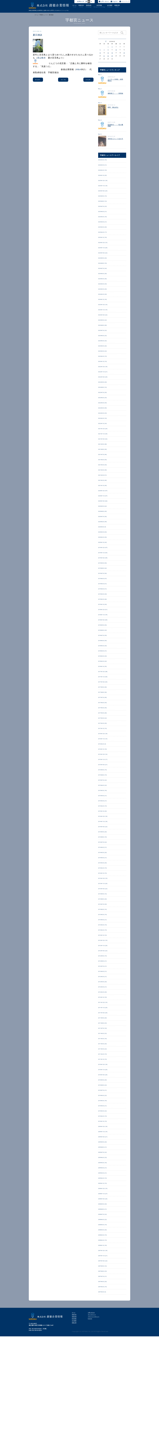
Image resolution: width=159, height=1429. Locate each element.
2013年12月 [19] (102, 878)
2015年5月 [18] (102, 790)
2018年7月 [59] (102, 635)
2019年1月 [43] (102, 604)
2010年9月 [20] (102, 1080)
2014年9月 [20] (102, 832)
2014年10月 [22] (102, 826)
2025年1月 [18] (102, 237)
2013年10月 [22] (102, 888)
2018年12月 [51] (102, 609)
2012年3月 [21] (102, 987)
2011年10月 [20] (102, 1012)
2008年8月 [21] (102, 1209)
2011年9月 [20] (102, 1018)
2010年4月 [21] (102, 1105)
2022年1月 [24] (102, 423)
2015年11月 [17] (102, 759)
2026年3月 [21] (102, 165)
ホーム (74, 6)
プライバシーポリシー (93, 1316)
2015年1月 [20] (102, 811)
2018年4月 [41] (102, 651)
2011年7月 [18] (102, 1028)
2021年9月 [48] (102, 444)
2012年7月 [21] (102, 966)
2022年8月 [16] (102, 387)
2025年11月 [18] (102, 185)
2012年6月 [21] (102, 971)
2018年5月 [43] (102, 645)
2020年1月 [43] (102, 542)
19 (124, 53)
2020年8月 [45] (102, 511)
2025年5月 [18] (102, 216)
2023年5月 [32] (102, 340)
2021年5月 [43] (102, 465)
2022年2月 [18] (102, 418)
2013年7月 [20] (102, 904)
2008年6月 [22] (102, 1219)
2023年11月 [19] (102, 309)
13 (100, 53)
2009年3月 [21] (102, 1173)
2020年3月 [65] (102, 532)
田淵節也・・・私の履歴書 (115, 125)
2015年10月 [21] (102, 764)
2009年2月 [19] (102, 1178)
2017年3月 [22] (102, 718)
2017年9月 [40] (102, 687)
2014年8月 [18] (102, 837)
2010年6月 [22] (102, 1095)
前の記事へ (38, 79)
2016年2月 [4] (102, 744)
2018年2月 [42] (102, 661)
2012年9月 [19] (102, 956)
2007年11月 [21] (102, 1255)
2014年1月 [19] (102, 873)
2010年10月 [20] (102, 1074)
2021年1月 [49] (102, 485)
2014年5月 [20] (102, 852)
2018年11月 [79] (102, 614)
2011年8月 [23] (102, 1023)
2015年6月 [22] (102, 785)
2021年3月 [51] (102, 475)
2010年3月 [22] (102, 1111)
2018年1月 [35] (102, 666)
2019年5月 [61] (102, 583)
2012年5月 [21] (102, 976)
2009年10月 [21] (102, 1137)
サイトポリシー (92, 1314)
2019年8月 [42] (102, 568)
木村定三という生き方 (115, 139)
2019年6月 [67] (102, 578)
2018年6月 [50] (102, 640)
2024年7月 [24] (102, 268)
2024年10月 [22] (102, 253)
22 (108, 56)
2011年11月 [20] (102, 1007)
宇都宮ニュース (44, 15)
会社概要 (109, 6)
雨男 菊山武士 (113, 107)
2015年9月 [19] (102, 769)
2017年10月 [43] (102, 682)
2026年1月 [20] (102, 175)
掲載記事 (117, 6)
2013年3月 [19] (102, 925)
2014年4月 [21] (102, 857)
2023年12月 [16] (102, 304)
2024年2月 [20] (102, 294)
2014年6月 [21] (102, 847)
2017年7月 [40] (102, 697)
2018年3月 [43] (102, 656)
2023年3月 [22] (102, 351)
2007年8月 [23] (102, 1271)
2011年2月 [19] (102, 1054)
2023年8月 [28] (102, 325)
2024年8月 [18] (102, 263)
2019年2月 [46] (102, 599)
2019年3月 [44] (102, 594)
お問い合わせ (105, 1)
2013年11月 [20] (102, 883)
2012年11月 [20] (102, 945)
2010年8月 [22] (102, 1085)
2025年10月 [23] (102, 191)
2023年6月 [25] (102, 335)
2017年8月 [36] (102, 692)
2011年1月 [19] (102, 1059)
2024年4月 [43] (102, 284)
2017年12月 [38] (102, 671)
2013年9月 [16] (102, 894)
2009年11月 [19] (102, 1131)
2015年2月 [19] (102, 806)
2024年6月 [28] (102, 273)
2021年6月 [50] (102, 459)
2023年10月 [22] (102, 315)
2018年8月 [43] (102, 630)
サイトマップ (125, 1)
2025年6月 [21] (102, 211)
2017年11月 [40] (102, 676)
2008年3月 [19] (102, 1235)
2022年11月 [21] (102, 371)
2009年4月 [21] (102, 1168)
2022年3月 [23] (102, 413)
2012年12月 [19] (102, 940)
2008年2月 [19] (102, 1240)
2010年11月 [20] (102, 1069)
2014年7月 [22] (102, 842)
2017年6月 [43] (102, 702)
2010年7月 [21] (102, 1090)
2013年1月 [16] (102, 935)
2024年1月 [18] (102, 299)
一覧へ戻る (63, 79)
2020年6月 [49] (102, 521)
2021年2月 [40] (102, 480)
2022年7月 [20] (102, 392)
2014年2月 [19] (102, 868)
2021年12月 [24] (102, 428)
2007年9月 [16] (102, 1266)
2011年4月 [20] (102, 1043)
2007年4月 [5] (102, 1292)
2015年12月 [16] (102, 754)
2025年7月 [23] (102, 206)
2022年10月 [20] (102, 377)
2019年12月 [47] (102, 547)
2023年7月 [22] (102, 330)
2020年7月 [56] (102, 516)
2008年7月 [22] (102, 1214)
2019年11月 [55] (102, 552)
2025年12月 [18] (102, 180)
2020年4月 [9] (102, 527)
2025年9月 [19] (102, 196)
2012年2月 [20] (102, 992)
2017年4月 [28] (102, 713)
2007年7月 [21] (102, 1276)
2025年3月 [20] (102, 227)
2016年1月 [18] (102, 749)
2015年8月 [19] (102, 775)
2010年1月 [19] (102, 1121)
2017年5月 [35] (102, 707)
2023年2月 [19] (102, 356)
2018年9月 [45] (102, 625)
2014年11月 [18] (102, 821)
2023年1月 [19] (102, 361)
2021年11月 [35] (102, 434)
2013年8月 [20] (102, 899)
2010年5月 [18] (102, 1100)
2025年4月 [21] (102, 222)
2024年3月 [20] (102, 289)
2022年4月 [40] (102, 408)
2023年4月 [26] (102, 346)
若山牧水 (41, 57)
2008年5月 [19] (102, 1224)
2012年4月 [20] (102, 981)
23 (112, 56)
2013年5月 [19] (102, 914)
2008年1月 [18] (102, 1245)
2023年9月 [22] (102, 320)
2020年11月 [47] (102, 496)
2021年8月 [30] (102, 449)
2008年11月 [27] (102, 1193)
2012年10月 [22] (102, 950)
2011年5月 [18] (102, 1038)
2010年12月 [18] (102, 1064)
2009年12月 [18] (102, 1126)
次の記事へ (88, 79)
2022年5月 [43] (102, 402)
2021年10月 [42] (102, 439)
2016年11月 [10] (102, 738)
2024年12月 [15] (102, 242)
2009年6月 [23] (102, 1157)
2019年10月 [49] (102, 558)
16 (112, 53)
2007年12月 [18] (102, 1250)
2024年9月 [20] (102, 258)
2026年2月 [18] (102, 170)
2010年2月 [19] (102, 1116)
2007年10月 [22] (102, 1261)
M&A (78, 69)
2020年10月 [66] (102, 501)
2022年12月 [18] (102, 366)
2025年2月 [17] (102, 232)
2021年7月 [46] (102, 454)
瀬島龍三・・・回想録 (115, 93)
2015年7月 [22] (102, 780)
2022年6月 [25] (102, 397)
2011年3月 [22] (102, 1049)
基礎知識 (88, 6)
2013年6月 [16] (102, 909)
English (115, 1)
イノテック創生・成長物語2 (115, 80)
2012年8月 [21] (102, 961)
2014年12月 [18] (102, 816)
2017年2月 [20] (102, 723)
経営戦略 (99, 6)
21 (104, 56)
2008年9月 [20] (102, 1204)
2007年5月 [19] (102, 1286)
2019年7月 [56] (102, 573)
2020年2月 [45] (102, 537)
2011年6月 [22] (102, 1033)
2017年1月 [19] (102, 728)
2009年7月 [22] (102, 1152)
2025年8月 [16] (102, 201)
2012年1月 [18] (102, 997)
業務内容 (81, 6)
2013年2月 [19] (102, 930)
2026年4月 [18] (102, 160)
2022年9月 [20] (102, 382)
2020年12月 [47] (102, 490)
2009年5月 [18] (102, 1162)
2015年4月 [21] (102, 795)
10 (116, 49)
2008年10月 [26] (102, 1199)
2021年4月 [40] (102, 470)
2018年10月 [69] (102, 620)
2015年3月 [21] (102, 801)
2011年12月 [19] (102, 1002)
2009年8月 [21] (102, 1147)
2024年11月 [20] (102, 247)
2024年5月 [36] (102, 278)
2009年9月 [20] (102, 1142)
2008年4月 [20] (102, 1230)
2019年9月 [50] (102, 563)
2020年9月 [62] (102, 506)
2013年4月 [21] (102, 919)
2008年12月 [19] (102, 1188)
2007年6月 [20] (102, 1281)
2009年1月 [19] (102, 1183)
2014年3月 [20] (102, 863)
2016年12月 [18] (102, 733)
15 (108, 53)
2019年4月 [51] (102, 589)
